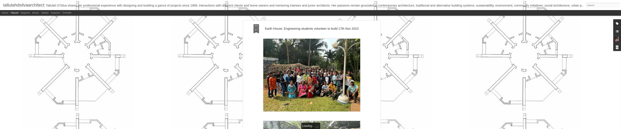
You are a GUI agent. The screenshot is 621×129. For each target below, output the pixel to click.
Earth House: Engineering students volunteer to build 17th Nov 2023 (312, 20)
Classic (5, 13)
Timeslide (66, 13)
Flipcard (14, 13)
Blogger (320, 127)
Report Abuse (329, 127)
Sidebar (45, 13)
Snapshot (55, 13)
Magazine (25, 13)
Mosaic (35, 13)
